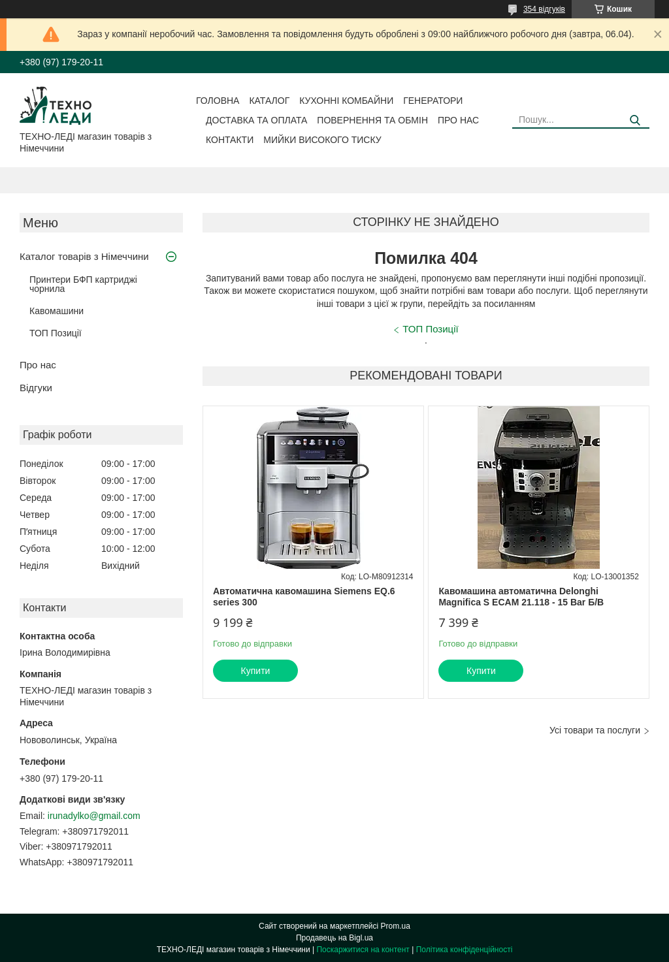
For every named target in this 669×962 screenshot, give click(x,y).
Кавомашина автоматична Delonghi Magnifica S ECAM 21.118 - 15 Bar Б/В (521, 597)
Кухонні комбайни (346, 100)
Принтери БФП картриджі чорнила (83, 284)
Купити (255, 670)
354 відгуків (544, 9)
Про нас (458, 120)
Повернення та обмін (372, 120)
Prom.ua (395, 926)
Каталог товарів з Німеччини (84, 256)
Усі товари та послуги (594, 730)
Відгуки (36, 387)
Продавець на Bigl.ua (334, 937)
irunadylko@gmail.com (94, 815)
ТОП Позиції (55, 333)
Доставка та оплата (256, 120)
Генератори (433, 100)
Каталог (269, 100)
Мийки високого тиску (322, 140)
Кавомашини (56, 311)
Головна (217, 100)
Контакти (229, 140)
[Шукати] (634, 120)
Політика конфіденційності (464, 949)
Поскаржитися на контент (362, 949)
